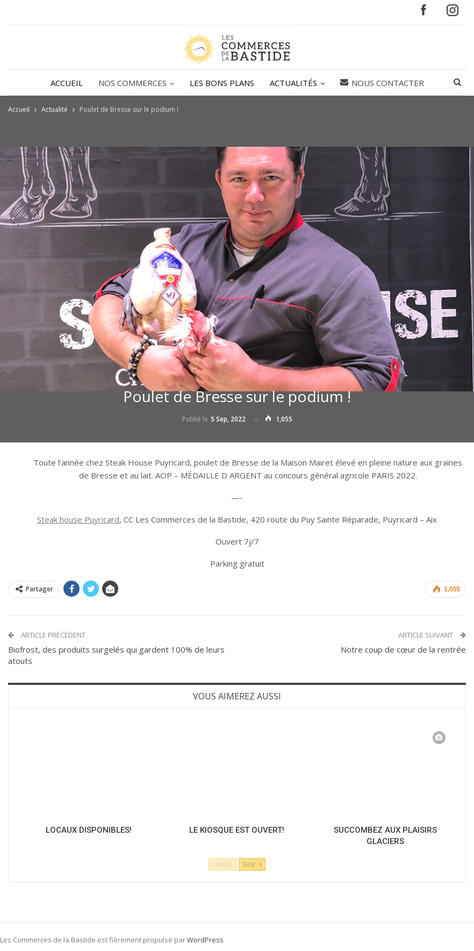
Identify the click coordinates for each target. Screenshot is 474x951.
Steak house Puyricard (78, 519)
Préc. (222, 864)
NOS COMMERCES (132, 82)
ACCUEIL (67, 82)
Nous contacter (382, 82)
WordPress (205, 940)
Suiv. (252, 864)
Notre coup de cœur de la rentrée (403, 649)
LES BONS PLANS (222, 82)
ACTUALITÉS (293, 82)
